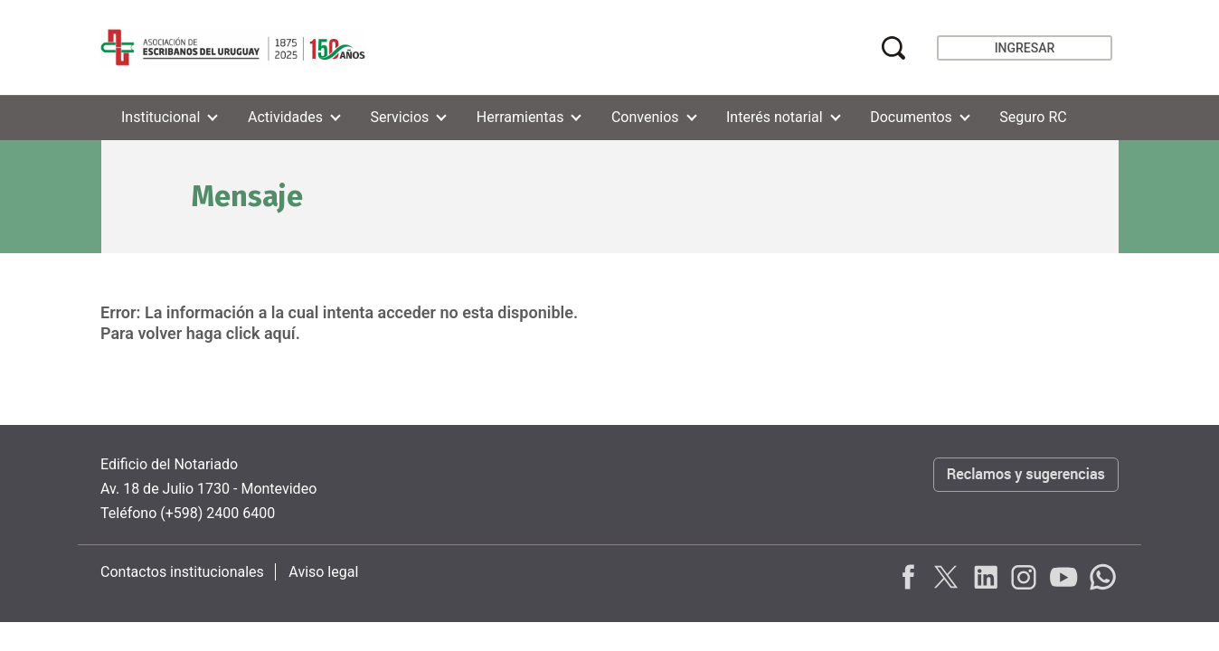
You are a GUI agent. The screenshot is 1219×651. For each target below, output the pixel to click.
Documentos (911, 117)
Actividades (285, 117)
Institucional (160, 117)
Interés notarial (774, 117)
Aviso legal (323, 571)
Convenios (645, 117)
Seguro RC (1032, 117)
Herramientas (520, 117)
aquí (280, 333)
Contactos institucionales (182, 571)
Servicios (400, 117)
